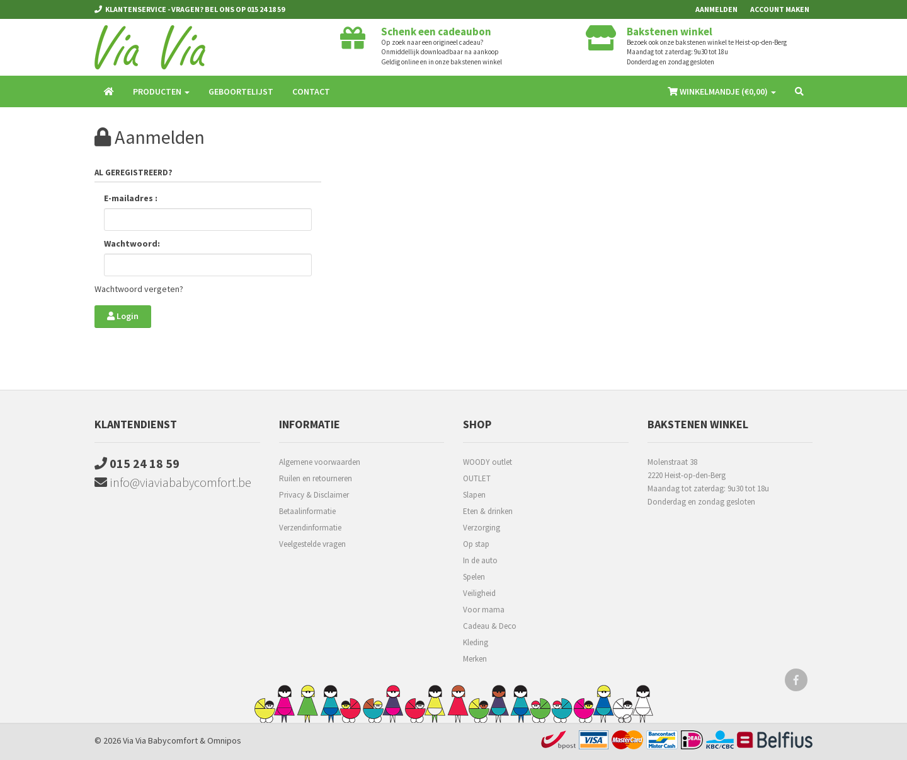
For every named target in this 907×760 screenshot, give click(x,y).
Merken (475, 658)
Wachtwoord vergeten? (138, 289)
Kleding (475, 642)
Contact (311, 91)
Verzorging (481, 527)
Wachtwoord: (132, 243)
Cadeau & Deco (489, 626)
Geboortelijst (240, 91)
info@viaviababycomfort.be (172, 482)
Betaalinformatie (307, 511)
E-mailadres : (130, 198)
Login (123, 316)
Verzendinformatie (310, 527)
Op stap (476, 544)
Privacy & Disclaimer (314, 494)
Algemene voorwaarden (319, 462)
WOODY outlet (487, 462)
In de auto (480, 560)
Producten (161, 91)
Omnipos (224, 740)
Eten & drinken (488, 511)
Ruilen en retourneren (315, 478)
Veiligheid (479, 593)
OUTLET (477, 478)
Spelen (474, 576)
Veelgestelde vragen (312, 544)
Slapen (474, 494)
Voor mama (484, 609)
